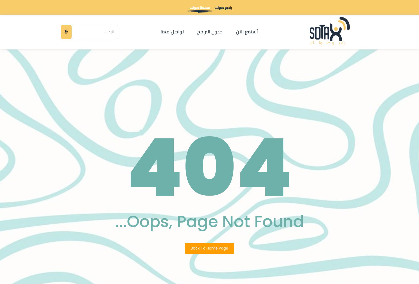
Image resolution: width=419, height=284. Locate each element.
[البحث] (95, 32)
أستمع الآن (247, 31)
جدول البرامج (210, 31)
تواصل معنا (172, 31)
